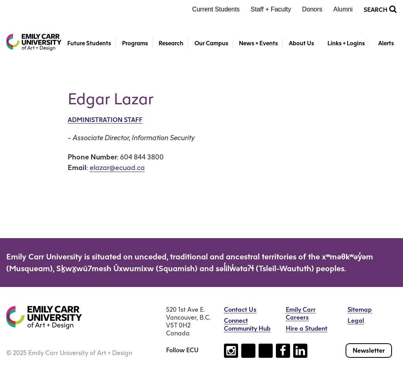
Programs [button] (135, 43)
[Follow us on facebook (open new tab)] (283, 351)
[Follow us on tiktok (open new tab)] (248, 351)
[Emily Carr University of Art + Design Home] (33, 42)
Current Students (216, 9)
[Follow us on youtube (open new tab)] (266, 351)
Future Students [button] (89, 43)
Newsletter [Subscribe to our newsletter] (369, 350)
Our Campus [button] (211, 43)
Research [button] (171, 43)
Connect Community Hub (247, 324)
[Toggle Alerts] (382, 43)
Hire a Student (306, 328)
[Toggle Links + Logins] (342, 43)
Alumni (343, 9)
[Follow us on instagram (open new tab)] (231, 351)
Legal (356, 320)
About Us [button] (301, 43)
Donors (312, 9)
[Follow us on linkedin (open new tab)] (300, 351)
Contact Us (240, 309)
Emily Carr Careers (301, 313)
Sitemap (360, 309)
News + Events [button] (258, 43)
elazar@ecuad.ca (117, 167)
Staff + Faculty (271, 9)
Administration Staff (105, 120)
